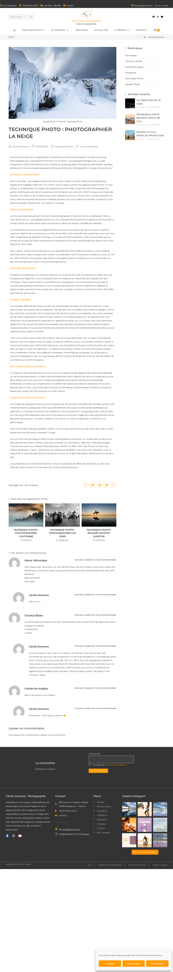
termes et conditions (116, 765)
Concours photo (133, 61)
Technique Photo (156, 37)
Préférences (157, 963)
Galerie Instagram (133, 796)
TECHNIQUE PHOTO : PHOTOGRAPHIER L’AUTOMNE (26, 533)
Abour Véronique (36, 560)
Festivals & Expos (134, 67)
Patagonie (130, 72)
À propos (87, 2)
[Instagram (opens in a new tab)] (158, 17)
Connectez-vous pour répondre (100, 560)
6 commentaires (89, 146)
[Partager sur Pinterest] (100, 485)
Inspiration (75, 2)
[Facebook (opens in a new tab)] (153, 17)
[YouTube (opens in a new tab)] (162, 17)
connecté (29, 735)
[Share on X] (86, 485)
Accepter (110, 963)
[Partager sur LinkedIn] (106, 485)
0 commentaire (153, 125)
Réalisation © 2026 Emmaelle (18, 864)
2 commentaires (153, 107)
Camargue (131, 55)
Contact (98, 2)
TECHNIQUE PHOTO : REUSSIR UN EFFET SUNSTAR (98, 533)
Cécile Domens (21, 146)
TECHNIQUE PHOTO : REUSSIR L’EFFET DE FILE (149, 118)
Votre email (94, 753)
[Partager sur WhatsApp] (113, 485)
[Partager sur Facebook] (93, 485)
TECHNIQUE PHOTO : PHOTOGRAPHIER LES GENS (62, 533)
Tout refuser (133, 963)
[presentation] (110, 779)
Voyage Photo (132, 84)
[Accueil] (145, 37)
